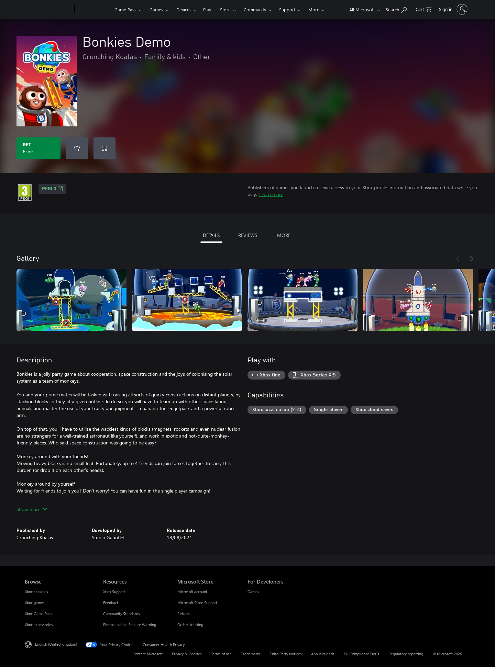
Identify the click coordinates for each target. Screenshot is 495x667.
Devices (183, 9)
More (313, 9)
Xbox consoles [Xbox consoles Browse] (36, 591)
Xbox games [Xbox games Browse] (35, 602)
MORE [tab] (283, 235)
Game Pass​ (125, 9)
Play (207, 9)
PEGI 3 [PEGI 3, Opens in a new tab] (52, 189)
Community (255, 9)
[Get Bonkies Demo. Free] (38, 148)
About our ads (322, 654)
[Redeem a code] (105, 148)
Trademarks (251, 654)
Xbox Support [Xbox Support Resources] (114, 591)
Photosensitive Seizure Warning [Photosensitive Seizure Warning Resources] (129, 624)
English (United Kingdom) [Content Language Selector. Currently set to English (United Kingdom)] (56, 644)
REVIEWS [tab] (247, 235)
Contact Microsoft (148, 654)
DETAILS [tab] (211, 235)
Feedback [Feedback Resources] (111, 602)
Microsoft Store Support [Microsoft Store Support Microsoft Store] (197, 602)
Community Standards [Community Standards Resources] (121, 613)
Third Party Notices (286, 654)
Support (287, 9)
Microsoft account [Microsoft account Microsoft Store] (192, 591)
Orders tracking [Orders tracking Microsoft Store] (190, 624)
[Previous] (458, 258)
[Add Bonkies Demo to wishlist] (77, 148)
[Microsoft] (48, 9)
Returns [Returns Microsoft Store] (183, 613)
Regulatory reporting (405, 654)
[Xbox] (93, 9)
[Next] (471, 258)
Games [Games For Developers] (253, 591)
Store (225, 9)
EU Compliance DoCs (361, 654)
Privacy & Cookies (187, 654)
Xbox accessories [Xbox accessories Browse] (39, 624)
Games (156, 9)
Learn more (271, 194)
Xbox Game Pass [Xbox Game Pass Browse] (38, 613)
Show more (31, 509)
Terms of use (221, 654)
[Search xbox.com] (396, 8)
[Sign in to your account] (452, 9)
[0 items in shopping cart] (423, 9)
